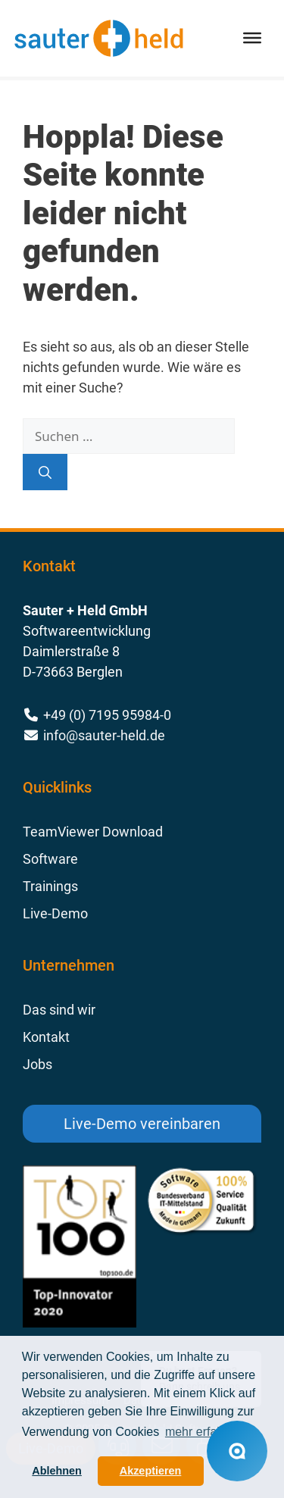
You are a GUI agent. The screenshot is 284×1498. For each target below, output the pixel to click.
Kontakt (46, 1037)
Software (50, 859)
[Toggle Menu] (252, 38)
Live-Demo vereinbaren (142, 1124)
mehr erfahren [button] (203, 1431)
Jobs (37, 1064)
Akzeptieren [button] (151, 1471)
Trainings (50, 886)
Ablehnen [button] (57, 1471)
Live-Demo (55, 913)
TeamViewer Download (93, 832)
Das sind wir (59, 1010)
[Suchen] (45, 472)
